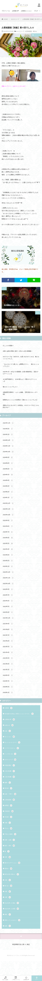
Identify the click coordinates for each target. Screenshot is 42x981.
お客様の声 (15, 11)
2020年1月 (8, 692)
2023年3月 (8, 555)
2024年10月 (8, 452)
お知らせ (9, 725)
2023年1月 (8, 566)
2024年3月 (8, 486)
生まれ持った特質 (12, 909)
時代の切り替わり (12, 874)
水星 (8, 891)
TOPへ (36, 978)
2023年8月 (8, 526)
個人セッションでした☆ (10, 387)
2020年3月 (8, 687)
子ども (8, 828)
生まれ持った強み (12, 903)
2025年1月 (8, 434)
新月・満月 (10, 846)
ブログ (36, 11)
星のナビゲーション (12, 863)
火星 (8, 897)
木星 (8, 880)
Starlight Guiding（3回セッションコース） (19, 714)
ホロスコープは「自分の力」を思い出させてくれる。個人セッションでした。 (21, 357)
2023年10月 (8, 515)
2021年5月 (8, 646)
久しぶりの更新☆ (8, 345)
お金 (8, 731)
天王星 (8, 817)
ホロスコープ (15, 19)
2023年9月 (8, 520)
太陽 (8, 823)
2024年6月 (8, 469)
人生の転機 (10, 771)
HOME (6, 19)
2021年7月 (8, 635)
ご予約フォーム (16, 978)
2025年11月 (8, 423)
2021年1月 (8, 669)
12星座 (8, 708)
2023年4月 (8, 549)
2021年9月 (8, 624)
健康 (8, 782)
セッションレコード (12, 742)
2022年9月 (8, 589)
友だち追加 (5, 978)
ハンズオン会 (10, 754)
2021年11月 (8, 618)
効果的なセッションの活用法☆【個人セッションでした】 (20, 400)
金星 (8, 926)
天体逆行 (9, 811)
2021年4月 (8, 652)
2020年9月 (8, 675)
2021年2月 (8, 664)
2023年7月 (8, 532)
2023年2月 (8, 560)
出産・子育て (10, 794)
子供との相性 (10, 834)
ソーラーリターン (12, 748)
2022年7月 (8, 595)
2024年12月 (8, 440)
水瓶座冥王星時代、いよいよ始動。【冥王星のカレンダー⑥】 (20, 393)
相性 (8, 914)
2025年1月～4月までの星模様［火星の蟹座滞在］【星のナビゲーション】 (20, 373)
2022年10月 (8, 583)
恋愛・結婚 (10, 840)
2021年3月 (8, 658)
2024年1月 (8, 497)
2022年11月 (8, 578)
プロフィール (6, 11)
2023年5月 (8, 543)
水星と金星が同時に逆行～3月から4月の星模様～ (18, 351)
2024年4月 (8, 480)
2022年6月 (8, 601)
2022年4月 (8, 612)
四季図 (8, 805)
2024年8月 (8, 463)
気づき (8, 886)
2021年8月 (8, 629)
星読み (35, 31)
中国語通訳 (10, 765)
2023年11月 (8, 509)
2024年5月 (8, 474)
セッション (10, 737)
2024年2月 (8, 492)
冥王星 (8, 788)
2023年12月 (8, 503)
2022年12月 (8, 572)
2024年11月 (8, 446)
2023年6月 (8, 538)
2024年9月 (8, 457)
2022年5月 (8, 606)
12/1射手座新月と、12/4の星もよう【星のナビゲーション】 (20, 380)
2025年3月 (8, 429)
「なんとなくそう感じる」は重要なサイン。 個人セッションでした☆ (21, 365)
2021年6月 (8, 641)
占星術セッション (26, 11)
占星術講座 (28, 31)
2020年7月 (8, 681)
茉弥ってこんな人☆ (12, 920)
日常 (8, 857)
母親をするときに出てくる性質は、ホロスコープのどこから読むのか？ (21, 406)
